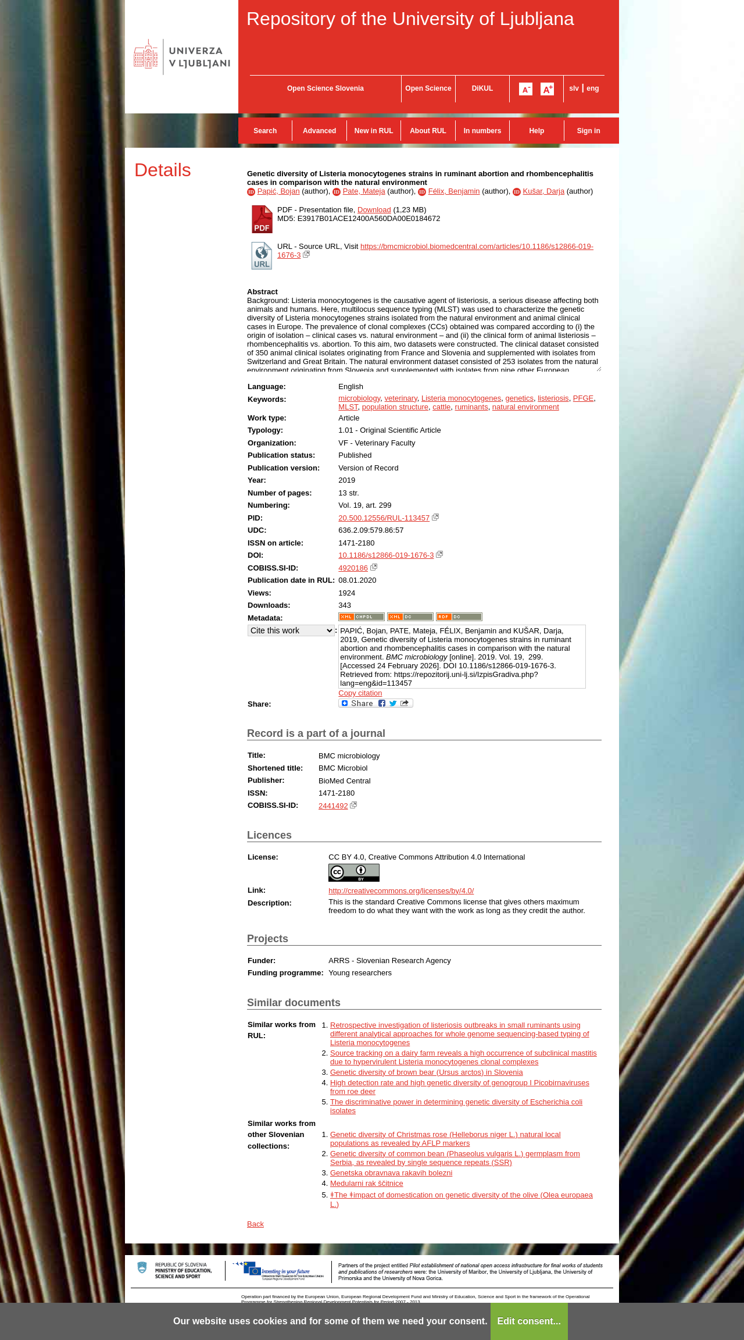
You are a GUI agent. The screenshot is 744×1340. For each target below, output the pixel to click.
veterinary (401, 398)
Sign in (588, 131)
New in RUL (374, 131)
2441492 (333, 805)
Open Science (428, 88)
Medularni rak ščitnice (366, 1183)
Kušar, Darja (544, 191)
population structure (395, 406)
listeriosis (553, 398)
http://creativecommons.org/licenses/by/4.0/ (401, 890)
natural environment (525, 406)
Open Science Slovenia (325, 88)
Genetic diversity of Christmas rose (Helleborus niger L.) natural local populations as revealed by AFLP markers (445, 1138)
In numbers (483, 131)
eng (592, 88)
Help (536, 131)
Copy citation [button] (360, 693)
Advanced (319, 131)
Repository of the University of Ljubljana (410, 18)
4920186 (353, 568)
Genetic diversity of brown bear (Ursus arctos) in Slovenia (426, 1072)
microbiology (359, 398)
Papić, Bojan (278, 191)
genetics (520, 398)
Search (265, 131)
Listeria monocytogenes (461, 398)
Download (374, 209)
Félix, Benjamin (454, 191)
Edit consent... (529, 1321)
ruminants (471, 406)
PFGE (583, 398)
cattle (441, 406)
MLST (347, 406)
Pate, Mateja (364, 191)
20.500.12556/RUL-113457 (384, 518)
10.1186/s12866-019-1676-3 (386, 555)
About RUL (428, 131)
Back (255, 1224)
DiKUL (482, 88)
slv (574, 88)
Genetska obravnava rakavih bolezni (391, 1172)
